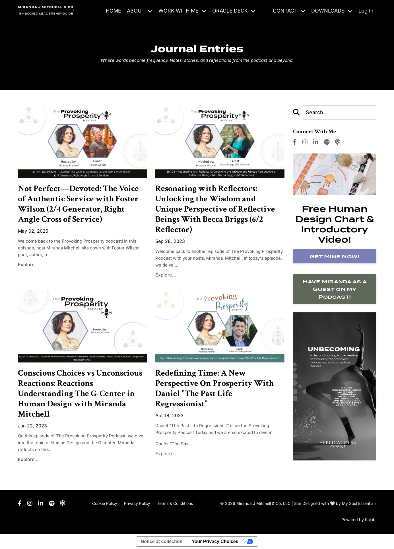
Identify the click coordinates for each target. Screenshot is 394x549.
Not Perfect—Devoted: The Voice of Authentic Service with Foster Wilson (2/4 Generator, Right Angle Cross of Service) (78, 204)
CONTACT (289, 11)
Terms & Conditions (175, 503)
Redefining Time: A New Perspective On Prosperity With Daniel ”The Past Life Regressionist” (214, 388)
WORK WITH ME (182, 11)
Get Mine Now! (334, 256)
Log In (366, 11)
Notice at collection (162, 541)
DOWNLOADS (332, 11)
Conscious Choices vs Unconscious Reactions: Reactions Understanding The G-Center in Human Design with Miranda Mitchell (80, 393)
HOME (113, 11)
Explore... (28, 264)
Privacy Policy (137, 503)
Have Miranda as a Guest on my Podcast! (335, 289)
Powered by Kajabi (358, 519)
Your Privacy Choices (215, 541)
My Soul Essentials (359, 503)
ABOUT (140, 11)
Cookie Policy (104, 503)
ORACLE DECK (234, 11)
